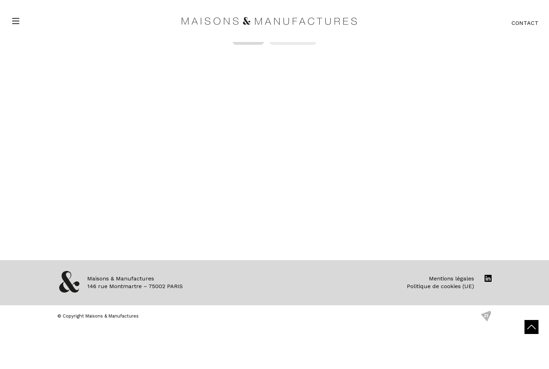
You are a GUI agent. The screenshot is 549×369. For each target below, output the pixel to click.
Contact (525, 23)
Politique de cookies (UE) (440, 286)
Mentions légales (451, 278)
